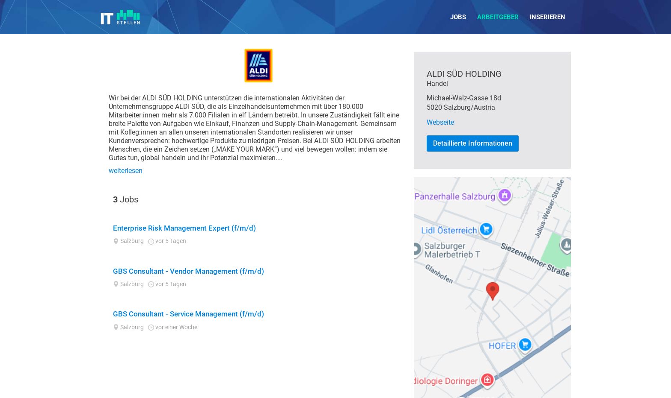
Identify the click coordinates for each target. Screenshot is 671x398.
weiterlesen (126, 171)
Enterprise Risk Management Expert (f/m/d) (184, 228)
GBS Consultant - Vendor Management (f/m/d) (188, 271)
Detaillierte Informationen (472, 143)
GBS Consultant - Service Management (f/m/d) (188, 314)
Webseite (440, 122)
